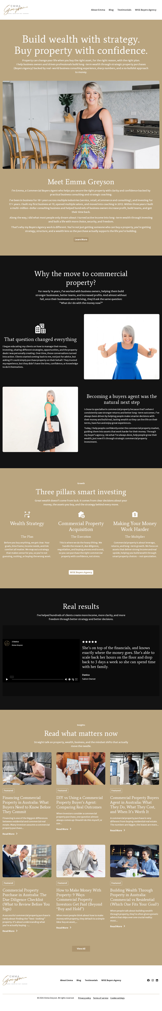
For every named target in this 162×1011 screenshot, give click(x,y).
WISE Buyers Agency (145, 9)
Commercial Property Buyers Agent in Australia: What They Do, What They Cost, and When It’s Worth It (134, 804)
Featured (8, 790)
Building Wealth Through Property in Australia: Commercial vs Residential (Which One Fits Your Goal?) (134, 897)
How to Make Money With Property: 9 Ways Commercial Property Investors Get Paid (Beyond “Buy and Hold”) (79, 899)
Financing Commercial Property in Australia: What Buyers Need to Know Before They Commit (27, 804)
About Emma (98, 9)
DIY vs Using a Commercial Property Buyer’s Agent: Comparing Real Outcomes (79, 802)
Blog (111, 9)
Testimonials (124, 9)
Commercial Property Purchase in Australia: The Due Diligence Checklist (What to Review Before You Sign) (26, 899)
